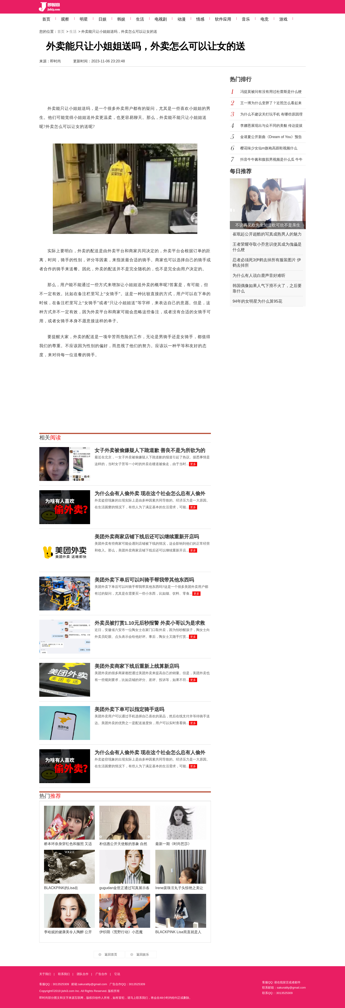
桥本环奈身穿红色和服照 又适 (68, 844)
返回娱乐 (142, 954)
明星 (84, 19)
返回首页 (111, 954)
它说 (117, 974)
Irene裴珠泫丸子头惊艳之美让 (179, 888)
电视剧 (161, 19)
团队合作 (83, 974)
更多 (193, 464)
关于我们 (45, 974)
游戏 (283, 19)
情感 (200, 19)
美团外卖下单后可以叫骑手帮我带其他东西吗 (144, 580)
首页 (46, 19)
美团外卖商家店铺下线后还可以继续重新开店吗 (147, 536)
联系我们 (64, 974)
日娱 (102, 19)
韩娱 (121, 19)
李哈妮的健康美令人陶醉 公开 (68, 932)
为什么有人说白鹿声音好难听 (259, 275)
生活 (140, 19)
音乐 (246, 19)
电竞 (265, 19)
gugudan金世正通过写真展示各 (124, 888)
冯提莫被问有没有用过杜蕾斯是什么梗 (271, 92)
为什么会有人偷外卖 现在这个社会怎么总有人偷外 (150, 493)
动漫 (181, 19)
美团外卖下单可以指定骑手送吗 (129, 709)
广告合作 (101, 974)
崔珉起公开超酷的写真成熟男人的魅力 (267, 234)
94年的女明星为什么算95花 (257, 301)
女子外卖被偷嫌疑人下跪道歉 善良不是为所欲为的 (150, 450)
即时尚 (55, 61)
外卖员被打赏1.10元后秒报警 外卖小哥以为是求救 (150, 623)
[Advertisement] (125, 88)
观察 (65, 19)
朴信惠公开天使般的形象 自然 (123, 844)
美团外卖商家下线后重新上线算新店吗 (137, 666)
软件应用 (223, 19)
